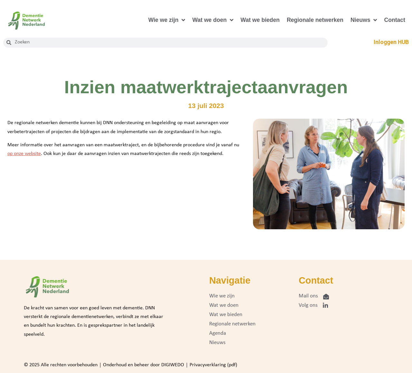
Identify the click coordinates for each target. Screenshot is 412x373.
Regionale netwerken (315, 20)
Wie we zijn (166, 20)
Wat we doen (212, 20)
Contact (394, 20)
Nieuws (364, 20)
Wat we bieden (260, 20)
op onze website (24, 153)
